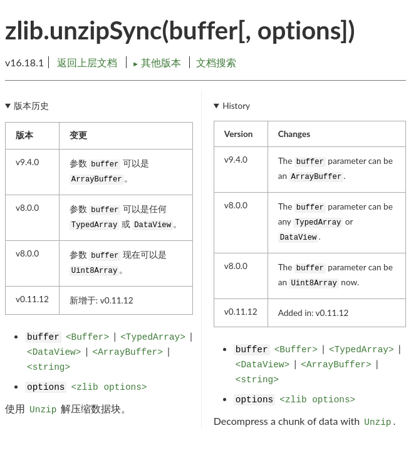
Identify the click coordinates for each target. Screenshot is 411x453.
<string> (48, 367)
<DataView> (54, 352)
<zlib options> (109, 387)
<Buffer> (87, 337)
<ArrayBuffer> (128, 352)
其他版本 (158, 62)
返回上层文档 (87, 62)
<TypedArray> (152, 337)
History (236, 106)
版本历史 (31, 106)
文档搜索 (216, 62)
